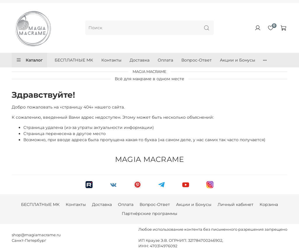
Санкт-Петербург (29, 240)
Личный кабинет (235, 204)
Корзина (269, 204)
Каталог (29, 60)
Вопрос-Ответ (196, 60)
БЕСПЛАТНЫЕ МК (74, 60)
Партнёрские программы (149, 213)
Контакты (111, 60)
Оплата (165, 60)
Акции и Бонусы (237, 60)
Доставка (140, 60)
